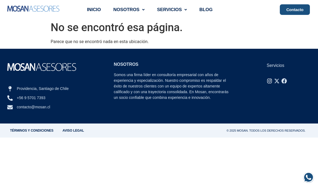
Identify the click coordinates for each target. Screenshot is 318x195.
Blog (206, 9)
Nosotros (129, 9)
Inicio (94, 9)
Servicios (172, 9)
